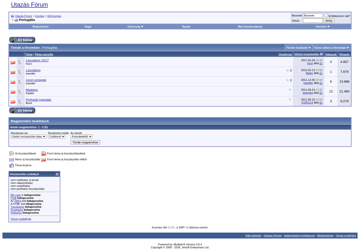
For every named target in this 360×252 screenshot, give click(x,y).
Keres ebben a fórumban (330, 47)
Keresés (323, 26)
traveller (30, 73)
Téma (28, 54)
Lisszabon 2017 (37, 60)
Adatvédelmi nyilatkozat (299, 235)
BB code (16, 194)
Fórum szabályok (21, 218)
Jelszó (295, 20)
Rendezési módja (58, 133)
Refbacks (16, 212)
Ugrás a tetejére (346, 235)
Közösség (136, 26)
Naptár (186, 26)
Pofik (13, 197)
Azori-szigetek (36, 80)
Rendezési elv (19, 133)
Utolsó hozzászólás (306, 54)
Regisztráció (40, 26)
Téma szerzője (44, 54)
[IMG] (17, 200)
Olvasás (344, 54)
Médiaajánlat (325, 235)
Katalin (30, 93)
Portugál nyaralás (38, 100)
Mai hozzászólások (250, 26)
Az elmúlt (76, 133)
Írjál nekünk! (253, 235)
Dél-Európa (54, 16)
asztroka (308, 92)
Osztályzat (285, 54)
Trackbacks (17, 206)
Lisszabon (33, 70)
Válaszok (331, 54)
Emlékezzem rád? (337, 16)
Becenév (297, 15)
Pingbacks (17, 209)
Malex (309, 73)
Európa (39, 16)
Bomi (29, 103)
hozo (29, 63)
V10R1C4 (307, 102)
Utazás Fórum (29, 4)
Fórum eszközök (297, 47)
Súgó (88, 26)
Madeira (32, 90)
